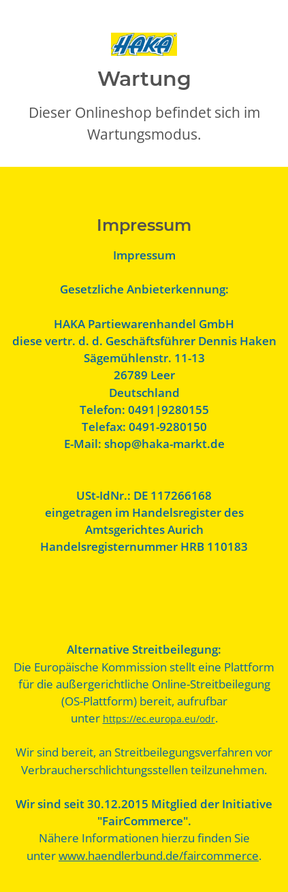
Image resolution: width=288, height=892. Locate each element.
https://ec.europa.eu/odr (159, 718)
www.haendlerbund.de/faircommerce (159, 855)
